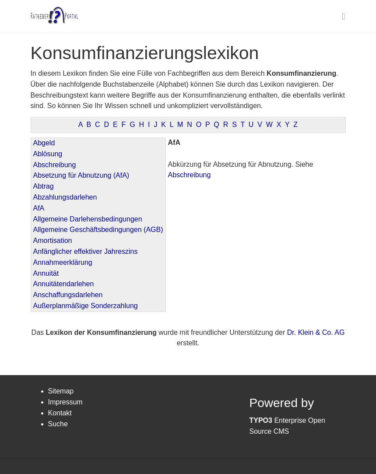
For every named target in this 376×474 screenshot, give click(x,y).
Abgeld (44, 143)
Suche (58, 424)
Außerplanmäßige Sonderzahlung (85, 305)
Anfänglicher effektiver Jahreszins (85, 251)
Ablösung (48, 154)
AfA (39, 208)
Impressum (65, 402)
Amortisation (52, 240)
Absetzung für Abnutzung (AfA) (81, 175)
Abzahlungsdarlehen (65, 197)
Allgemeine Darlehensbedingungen (87, 219)
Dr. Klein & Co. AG (316, 332)
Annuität (46, 273)
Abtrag (43, 186)
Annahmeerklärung (62, 262)
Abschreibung (54, 165)
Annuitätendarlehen (63, 284)
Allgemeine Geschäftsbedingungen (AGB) (98, 229)
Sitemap (61, 391)
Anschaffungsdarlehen (68, 294)
